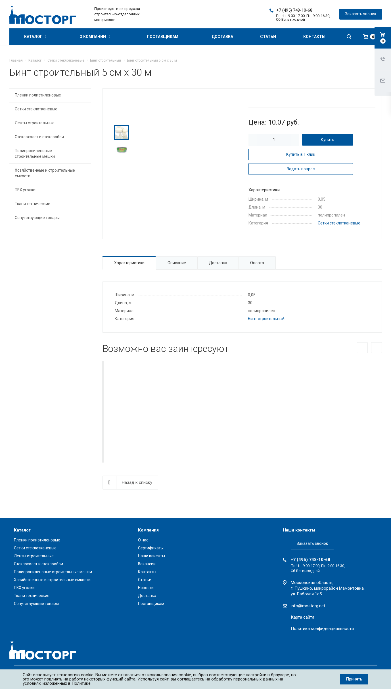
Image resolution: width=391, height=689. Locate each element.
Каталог (35, 36)
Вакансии (147, 564)
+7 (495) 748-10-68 (294, 10)
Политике (81, 683)
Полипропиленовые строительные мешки (35, 153)
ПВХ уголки (25, 190)
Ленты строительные (35, 123)
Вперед (376, 347)
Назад (362, 347)
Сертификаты (151, 548)
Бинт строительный (266, 318)
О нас (143, 540)
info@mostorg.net (308, 605)
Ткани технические (32, 203)
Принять (354, 679)
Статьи (268, 36)
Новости (146, 587)
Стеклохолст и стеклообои (39, 137)
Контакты (314, 36)
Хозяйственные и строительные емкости (45, 173)
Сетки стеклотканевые (339, 223)
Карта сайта (302, 617)
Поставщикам (162, 36)
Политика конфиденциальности (322, 628)
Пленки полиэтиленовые (38, 95)
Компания (148, 530)
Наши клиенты (151, 556)
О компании (95, 36)
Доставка (222, 36)
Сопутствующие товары (37, 217)
